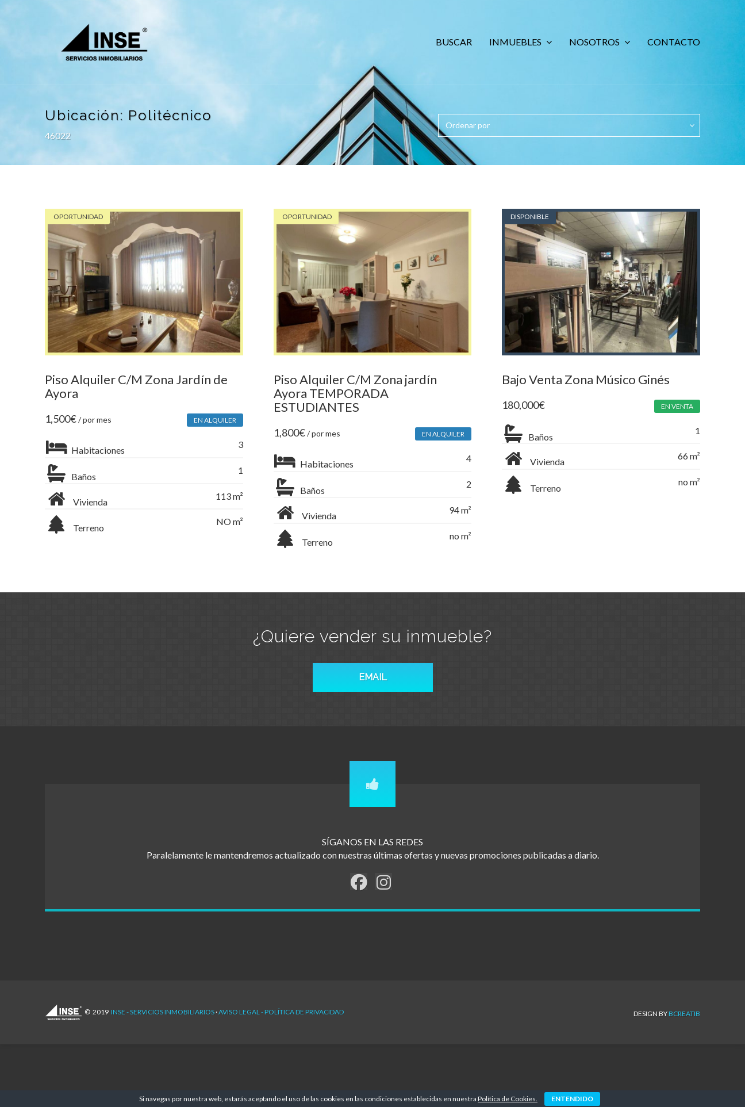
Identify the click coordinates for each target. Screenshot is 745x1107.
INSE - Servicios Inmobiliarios (162, 1017)
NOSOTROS (595, 41)
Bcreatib (684, 1016)
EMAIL (373, 682)
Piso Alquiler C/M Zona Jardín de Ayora (136, 388)
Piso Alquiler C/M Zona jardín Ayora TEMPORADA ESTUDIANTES (356, 395)
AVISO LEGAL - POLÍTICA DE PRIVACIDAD (281, 1017)
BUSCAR (454, 41)
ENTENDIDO (572, 1098)
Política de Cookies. (507, 1098)
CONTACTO (673, 41)
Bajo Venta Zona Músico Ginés (589, 381)
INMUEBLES (516, 41)
